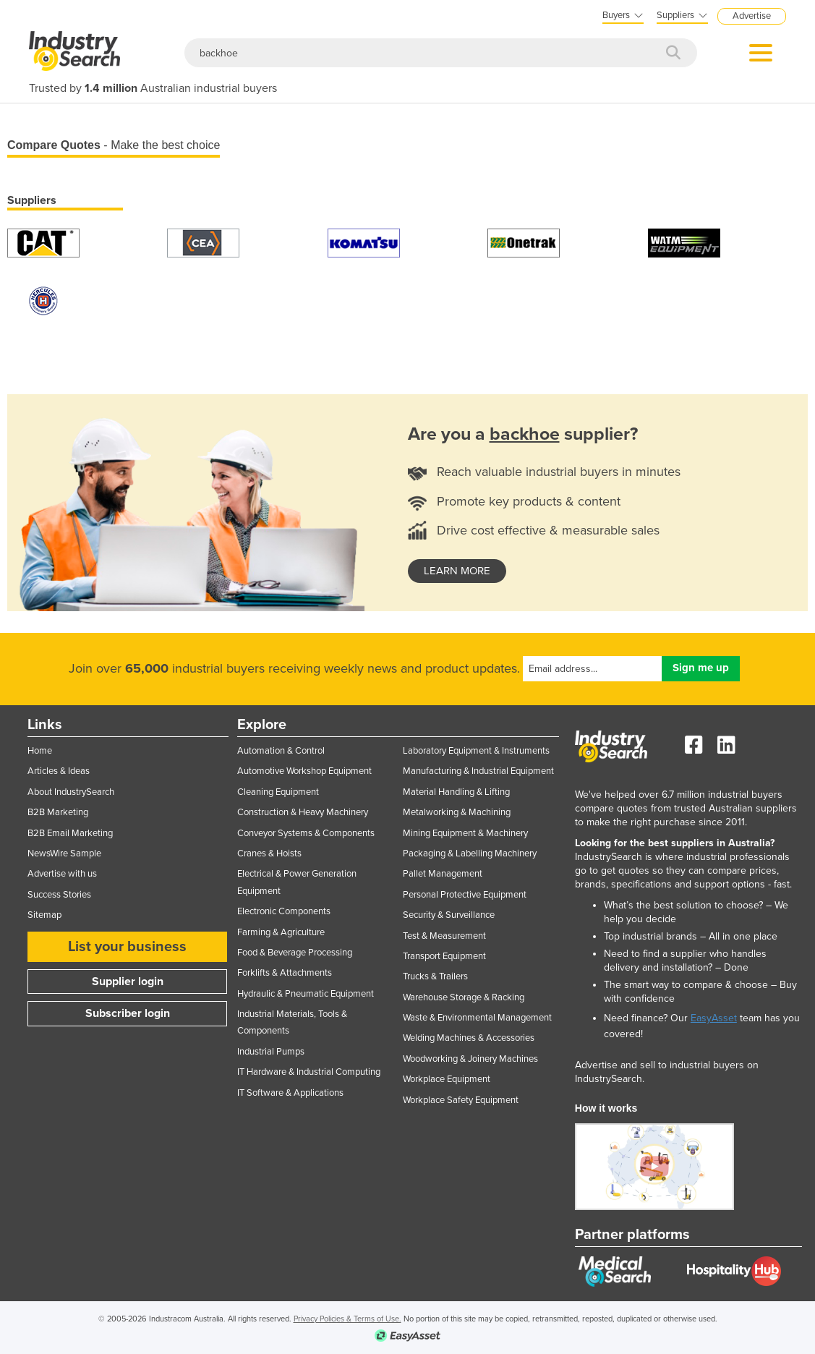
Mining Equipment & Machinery (465, 833)
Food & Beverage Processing (294, 952)
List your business (127, 946)
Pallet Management (442, 874)
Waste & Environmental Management (477, 1017)
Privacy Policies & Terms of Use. (347, 1319)
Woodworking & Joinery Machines (470, 1059)
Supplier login (127, 981)
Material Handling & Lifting (456, 792)
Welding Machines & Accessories (468, 1038)
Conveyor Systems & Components (306, 833)
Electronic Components (283, 911)
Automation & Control (281, 751)
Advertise (752, 16)
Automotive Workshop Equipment (304, 771)
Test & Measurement (444, 936)
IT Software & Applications (290, 1093)
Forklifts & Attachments (284, 973)
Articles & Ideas (58, 771)
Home (39, 751)
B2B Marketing (57, 812)
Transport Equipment (444, 956)
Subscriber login (127, 1013)
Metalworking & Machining (457, 812)
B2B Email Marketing (70, 833)
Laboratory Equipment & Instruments (476, 751)
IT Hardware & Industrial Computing (308, 1072)
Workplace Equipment (446, 1079)
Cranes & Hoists (269, 853)
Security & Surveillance (449, 915)
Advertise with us (62, 874)
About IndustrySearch (70, 792)
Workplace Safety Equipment (461, 1100)
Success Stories (59, 894)
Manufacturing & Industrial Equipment (478, 771)
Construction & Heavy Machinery (302, 812)
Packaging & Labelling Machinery (470, 853)
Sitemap (44, 915)
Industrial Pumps (270, 1051)
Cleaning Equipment (278, 792)
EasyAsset (714, 1018)
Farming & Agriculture (281, 932)
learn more (457, 570)
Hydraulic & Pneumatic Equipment (305, 994)
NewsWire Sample (64, 853)
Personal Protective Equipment (464, 894)
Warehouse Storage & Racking (463, 997)
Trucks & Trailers (435, 976)
